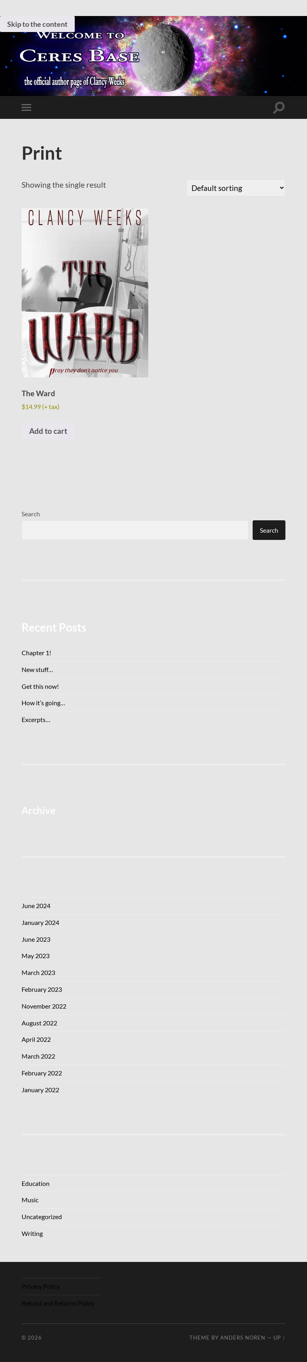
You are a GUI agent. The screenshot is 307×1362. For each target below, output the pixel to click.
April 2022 (36, 1039)
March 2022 (38, 1056)
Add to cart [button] (48, 430)
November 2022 (44, 1006)
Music (30, 1200)
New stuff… (37, 669)
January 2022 (40, 1089)
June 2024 (36, 905)
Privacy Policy (41, 1286)
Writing (32, 1233)
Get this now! (40, 686)
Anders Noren (242, 1337)
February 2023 (42, 989)
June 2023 (36, 939)
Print (42, 153)
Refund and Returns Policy (58, 1303)
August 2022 (39, 1023)
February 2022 (42, 1073)
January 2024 (40, 922)
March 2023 (38, 972)
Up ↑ (279, 1337)
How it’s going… (43, 702)
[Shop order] (235, 188)
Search (31, 514)
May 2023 (36, 955)
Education (36, 1183)
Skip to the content (37, 24)
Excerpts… (36, 719)
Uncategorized (42, 1216)
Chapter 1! (36, 652)
